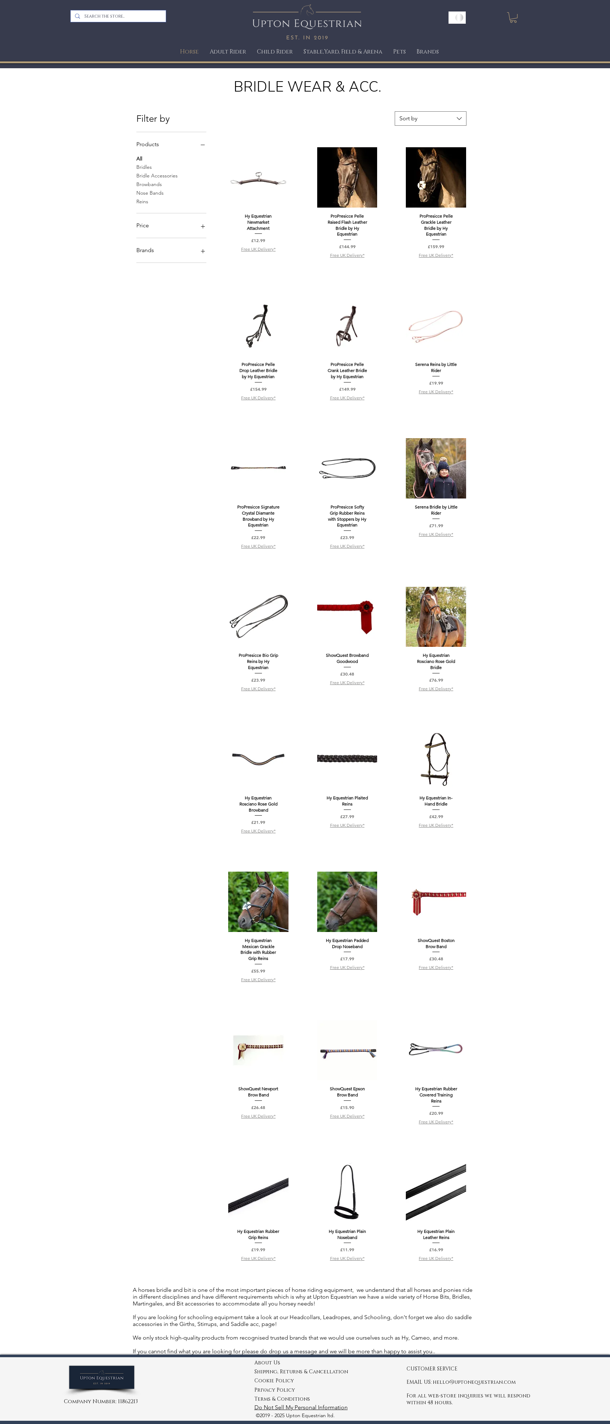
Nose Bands (150, 192)
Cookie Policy (274, 1380)
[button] (399, 52)
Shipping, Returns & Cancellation (301, 1371)
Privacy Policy (274, 1390)
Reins (142, 201)
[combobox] (430, 118)
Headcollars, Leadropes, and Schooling (339, 1317)
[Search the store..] (117, 16)
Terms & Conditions (282, 1399)
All (139, 158)
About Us (267, 1362)
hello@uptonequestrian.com (474, 1382)
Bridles (144, 166)
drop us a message (293, 1351)
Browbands (149, 183)
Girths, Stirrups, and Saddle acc (218, 1324)
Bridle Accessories (157, 175)
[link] (513, 17)
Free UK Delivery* (258, 249)
